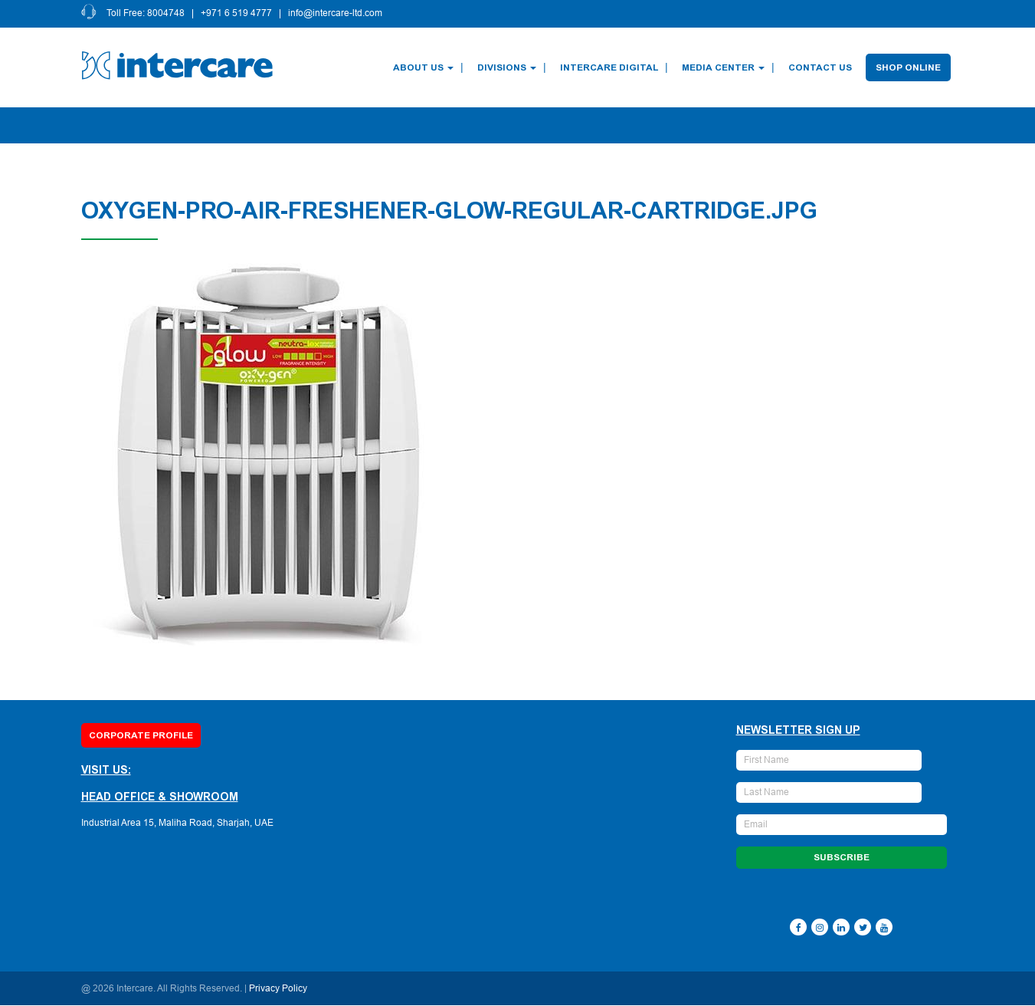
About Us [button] (424, 67)
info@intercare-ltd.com (336, 13)
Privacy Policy (278, 989)
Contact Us (821, 67)
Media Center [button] (724, 67)
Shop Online (909, 67)
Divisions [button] (507, 67)
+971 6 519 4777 (237, 13)
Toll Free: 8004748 (146, 13)
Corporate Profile (141, 735)
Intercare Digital (610, 67)
